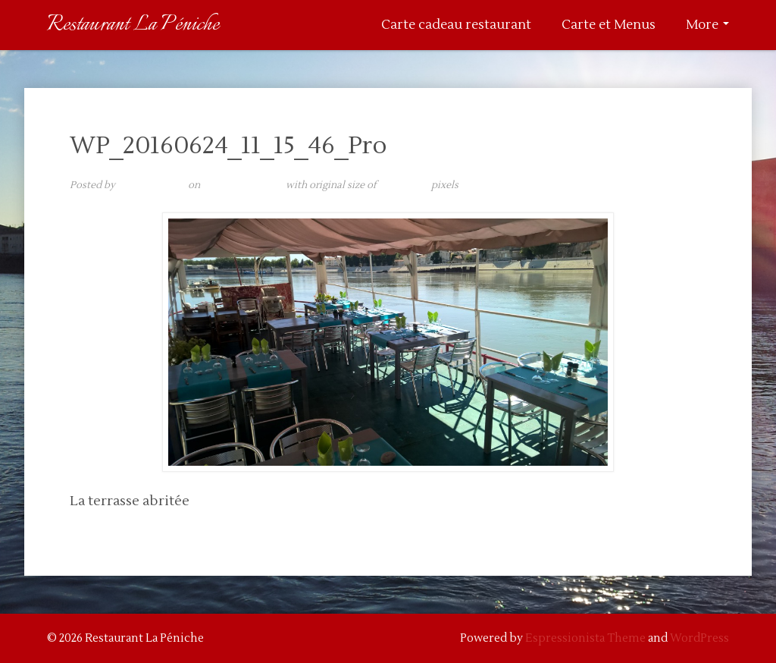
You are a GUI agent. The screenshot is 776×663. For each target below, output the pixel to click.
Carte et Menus (609, 25)
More (707, 25)
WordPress (699, 638)
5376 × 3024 (403, 185)
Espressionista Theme (585, 638)
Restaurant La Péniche (133, 25)
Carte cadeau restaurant (456, 25)
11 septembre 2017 (242, 185)
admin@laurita (151, 185)
